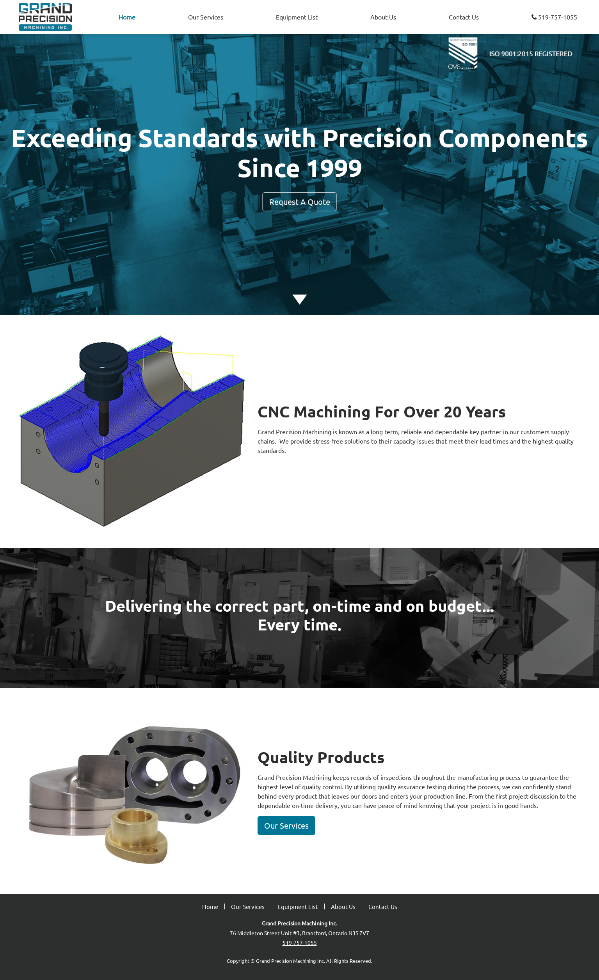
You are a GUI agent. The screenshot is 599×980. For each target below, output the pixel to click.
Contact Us (464, 17)
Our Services (205, 17)
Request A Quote (299, 201)
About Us (383, 17)
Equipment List (297, 17)
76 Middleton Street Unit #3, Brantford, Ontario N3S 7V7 (299, 932)
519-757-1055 (554, 17)
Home (129, 16)
